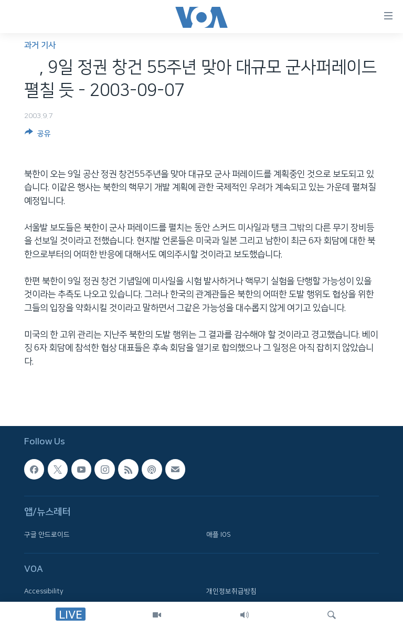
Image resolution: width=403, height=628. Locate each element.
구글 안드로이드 (47, 534)
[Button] (38, 135)
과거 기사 (40, 45)
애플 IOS (218, 534)
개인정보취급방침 (231, 591)
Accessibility (43, 591)
